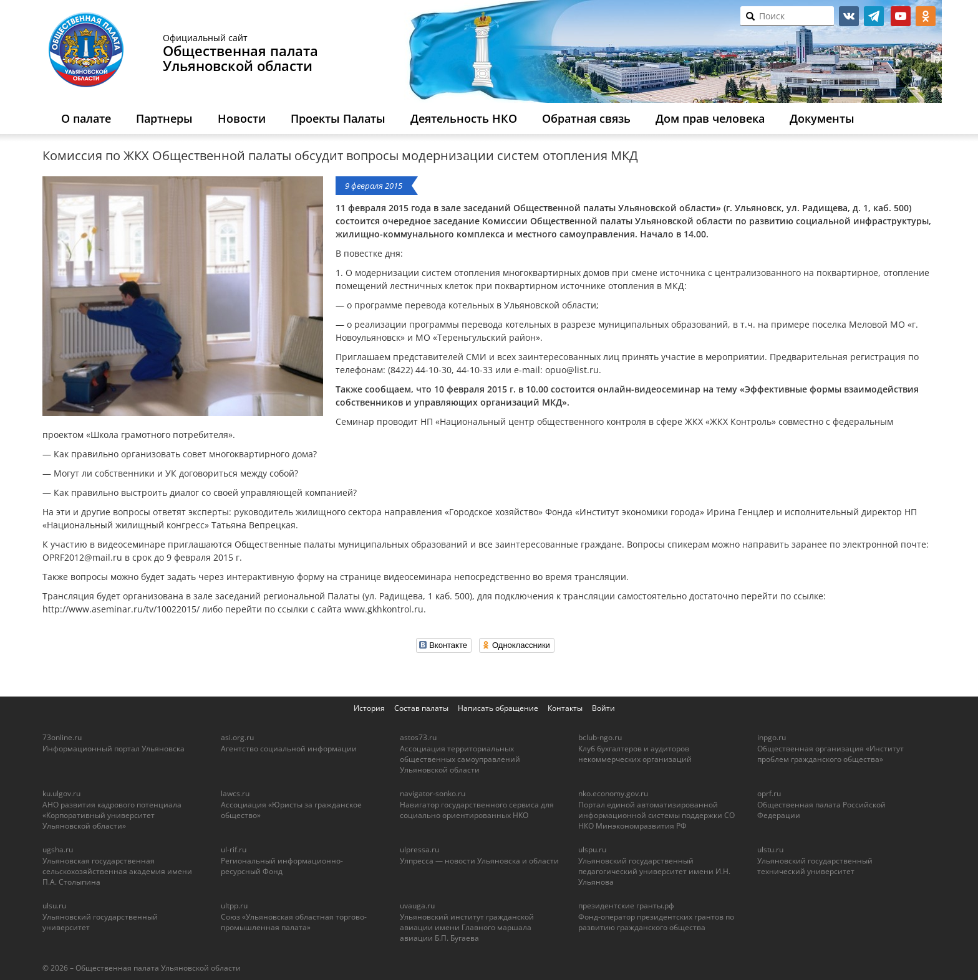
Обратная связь (586, 118)
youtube (901, 16)
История (369, 708)
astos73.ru (418, 737)
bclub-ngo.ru (600, 737)
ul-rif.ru (233, 849)
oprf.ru (769, 793)
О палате (86, 118)
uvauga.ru (417, 905)
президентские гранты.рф (626, 905)
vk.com (849, 16)
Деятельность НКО (463, 118)
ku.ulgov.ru (61, 793)
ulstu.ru (770, 849)
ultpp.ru (234, 905)
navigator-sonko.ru (432, 793)
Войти (603, 708)
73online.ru (62, 737)
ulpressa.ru (419, 849)
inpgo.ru (771, 737)
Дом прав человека (710, 118)
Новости (242, 118)
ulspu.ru (592, 849)
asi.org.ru (237, 737)
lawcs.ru (235, 793)
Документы (822, 118)
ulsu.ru (54, 905)
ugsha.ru (57, 849)
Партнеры (164, 118)
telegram (874, 16)
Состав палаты (421, 708)
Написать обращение (498, 708)
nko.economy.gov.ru (613, 793)
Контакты (565, 708)
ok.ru (926, 16)
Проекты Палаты (338, 118)
